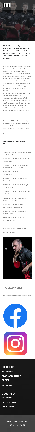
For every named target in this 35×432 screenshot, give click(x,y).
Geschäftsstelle (11, 376)
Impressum (8, 406)
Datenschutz (9, 402)
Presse (5, 380)
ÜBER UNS (8, 367)
